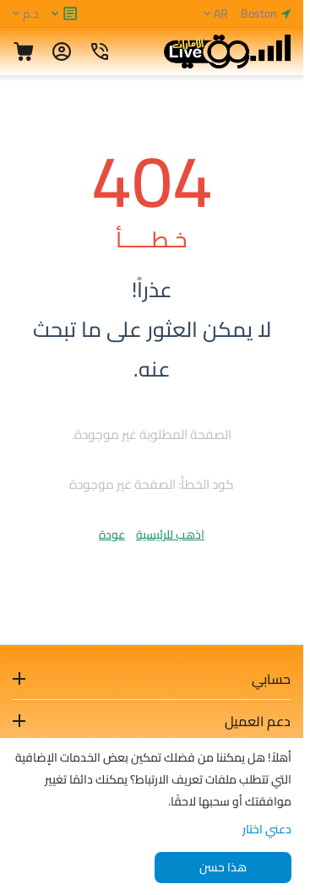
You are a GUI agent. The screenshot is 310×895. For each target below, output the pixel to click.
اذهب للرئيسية (170, 534)
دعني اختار (266, 829)
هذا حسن (223, 867)
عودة (112, 534)
